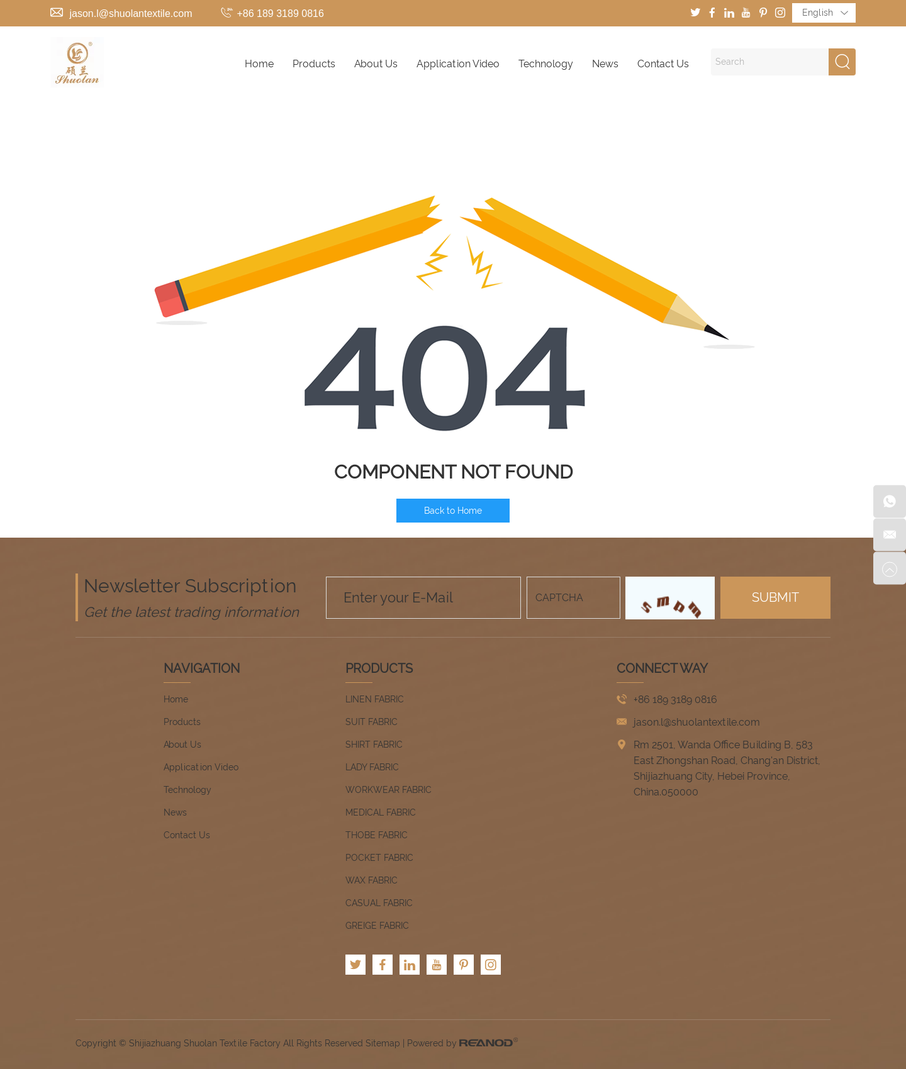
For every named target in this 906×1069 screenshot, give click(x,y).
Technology (545, 64)
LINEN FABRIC (374, 699)
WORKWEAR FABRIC (388, 790)
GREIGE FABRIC (377, 926)
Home (259, 64)
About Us (376, 64)
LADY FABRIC (372, 767)
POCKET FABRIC (379, 858)
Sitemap (383, 1043)
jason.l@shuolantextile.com (130, 13)
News (605, 64)
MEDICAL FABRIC (380, 812)
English (825, 13)
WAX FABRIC (371, 880)
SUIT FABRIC (371, 722)
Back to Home (453, 511)
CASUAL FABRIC (379, 903)
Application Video (458, 64)
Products (314, 64)
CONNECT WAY (662, 668)
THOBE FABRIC (376, 835)
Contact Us (663, 64)
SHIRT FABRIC (374, 744)
